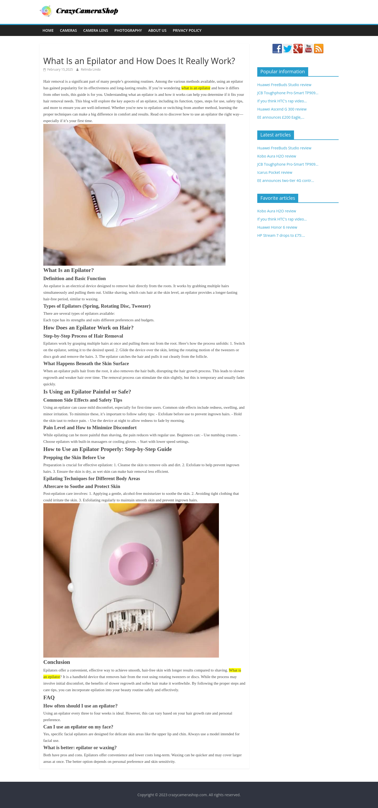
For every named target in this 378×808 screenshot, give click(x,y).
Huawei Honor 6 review (277, 227)
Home (48, 30)
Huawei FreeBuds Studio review (284, 84)
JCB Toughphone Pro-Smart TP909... (287, 92)
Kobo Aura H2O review (276, 156)
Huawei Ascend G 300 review (282, 109)
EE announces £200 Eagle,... (280, 117)
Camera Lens (95, 30)
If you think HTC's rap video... (282, 100)
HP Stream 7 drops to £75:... (281, 235)
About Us (157, 30)
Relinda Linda (91, 69)
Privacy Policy (187, 30)
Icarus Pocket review (274, 172)
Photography (128, 30)
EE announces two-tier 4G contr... (285, 180)
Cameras (68, 30)
